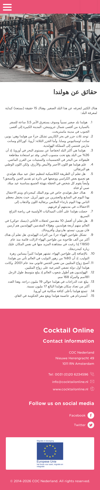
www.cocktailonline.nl (70, 389)
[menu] (7, 7)
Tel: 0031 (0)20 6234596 (68, 374)
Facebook (77, 415)
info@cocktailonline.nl (70, 382)
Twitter (80, 425)
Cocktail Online (88, 10)
